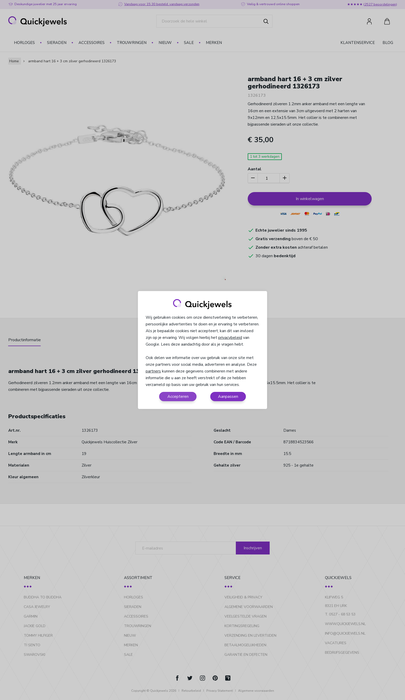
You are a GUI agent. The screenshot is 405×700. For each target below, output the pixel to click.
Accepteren (178, 396)
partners (153, 371)
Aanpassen (228, 396)
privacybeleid (230, 337)
